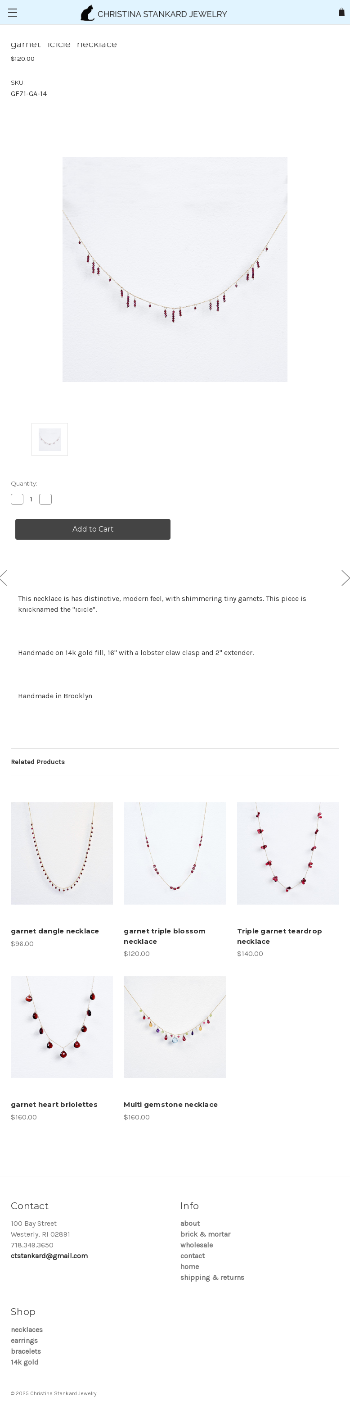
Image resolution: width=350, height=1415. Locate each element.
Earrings (24, 1340)
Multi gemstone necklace (171, 1104)
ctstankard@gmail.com (49, 1255)
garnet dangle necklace (55, 931)
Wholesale (196, 1245)
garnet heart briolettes (54, 1104)
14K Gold (25, 1362)
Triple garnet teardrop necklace (280, 936)
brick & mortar (205, 1234)
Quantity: (24, 483)
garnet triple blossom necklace (165, 936)
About (190, 1223)
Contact (192, 1255)
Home (189, 1266)
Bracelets (26, 1351)
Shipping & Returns (212, 1277)
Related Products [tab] (38, 762)
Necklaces (27, 1329)
